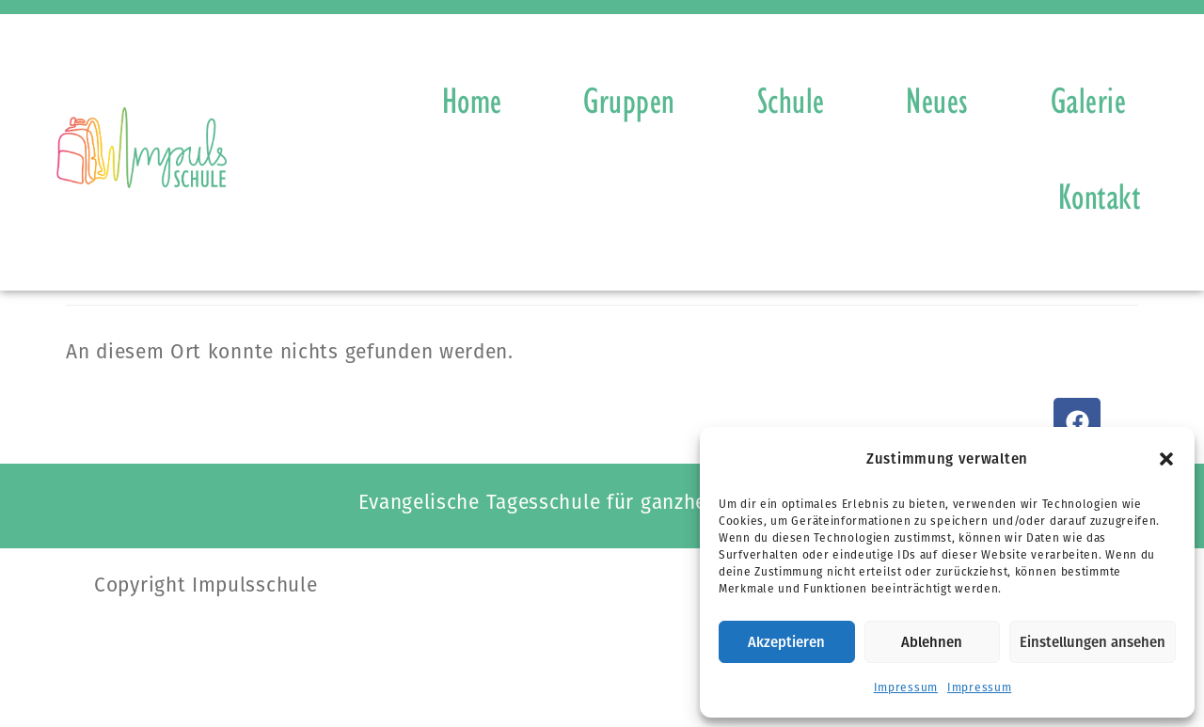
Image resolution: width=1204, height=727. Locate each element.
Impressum (906, 687)
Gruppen (629, 99)
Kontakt (1099, 195)
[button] (1166, 459)
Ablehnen (931, 642)
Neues (937, 99)
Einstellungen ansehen (1092, 642)
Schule (791, 99)
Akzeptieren (786, 642)
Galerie (1089, 99)
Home (472, 99)
